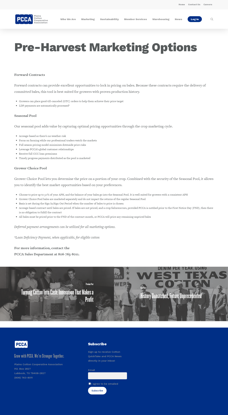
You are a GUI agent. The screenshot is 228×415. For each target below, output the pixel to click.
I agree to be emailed (104, 383)
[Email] (107, 375)
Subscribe (97, 390)
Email (91, 370)
